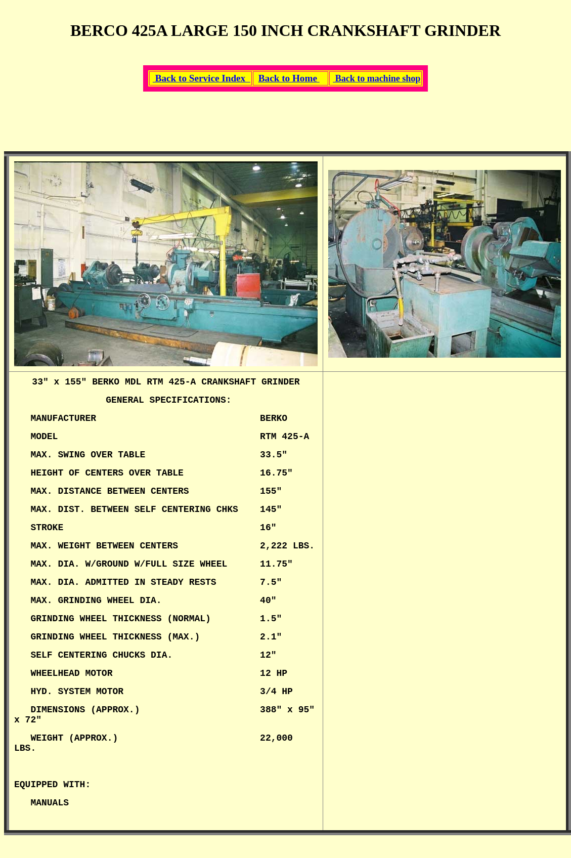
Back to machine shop (376, 78)
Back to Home (289, 78)
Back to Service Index (201, 78)
